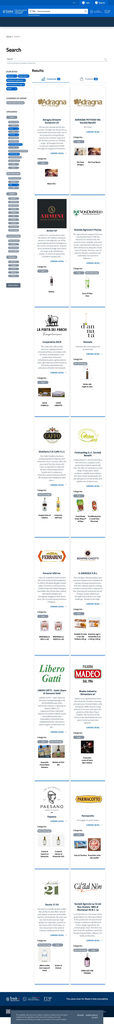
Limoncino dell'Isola (58, 521)
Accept (95, 1017)
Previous (71, 156)
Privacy (80, 1015)
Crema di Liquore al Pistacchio (45, 860)
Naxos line (51, 184)
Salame (51, 292)
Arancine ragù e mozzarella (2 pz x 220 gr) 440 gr (94, 642)
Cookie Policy (92, 1015)
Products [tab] (89, 79)
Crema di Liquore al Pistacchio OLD (58, 860)
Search (10, 59)
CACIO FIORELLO (44, 408)
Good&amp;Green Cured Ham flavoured (94, 524)
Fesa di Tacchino (80, 861)
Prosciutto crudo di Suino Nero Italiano (87, 766)
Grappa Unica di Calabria (45, 521)
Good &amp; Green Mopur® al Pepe (80, 524)
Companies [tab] (51, 79)
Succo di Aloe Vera (87, 298)
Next (104, 156)
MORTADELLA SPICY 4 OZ (44, 643)
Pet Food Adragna (80, 164)
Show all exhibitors (34, 15)
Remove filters (13, 285)
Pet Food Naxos (94, 163)
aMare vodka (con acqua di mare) (44, 974)
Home (8, 36)
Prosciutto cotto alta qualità (94, 862)
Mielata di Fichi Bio (58, 769)
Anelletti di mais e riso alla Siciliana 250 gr (80, 642)
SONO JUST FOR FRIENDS (87, 978)
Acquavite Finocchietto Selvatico (44, 770)
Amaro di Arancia (58, 973)
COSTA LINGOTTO (58, 408)
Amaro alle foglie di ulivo (87, 390)
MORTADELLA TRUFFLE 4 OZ (58, 643)
